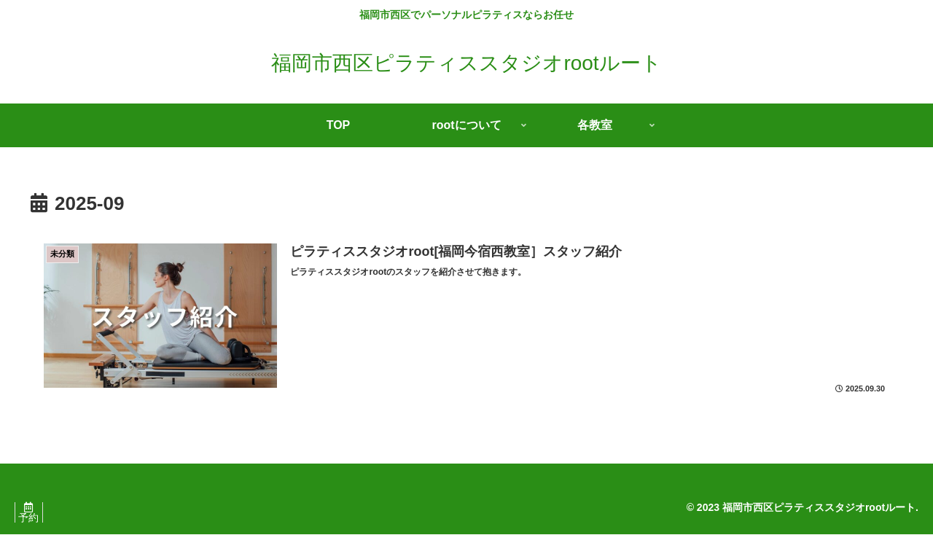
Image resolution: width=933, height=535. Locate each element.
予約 (33, 518)
